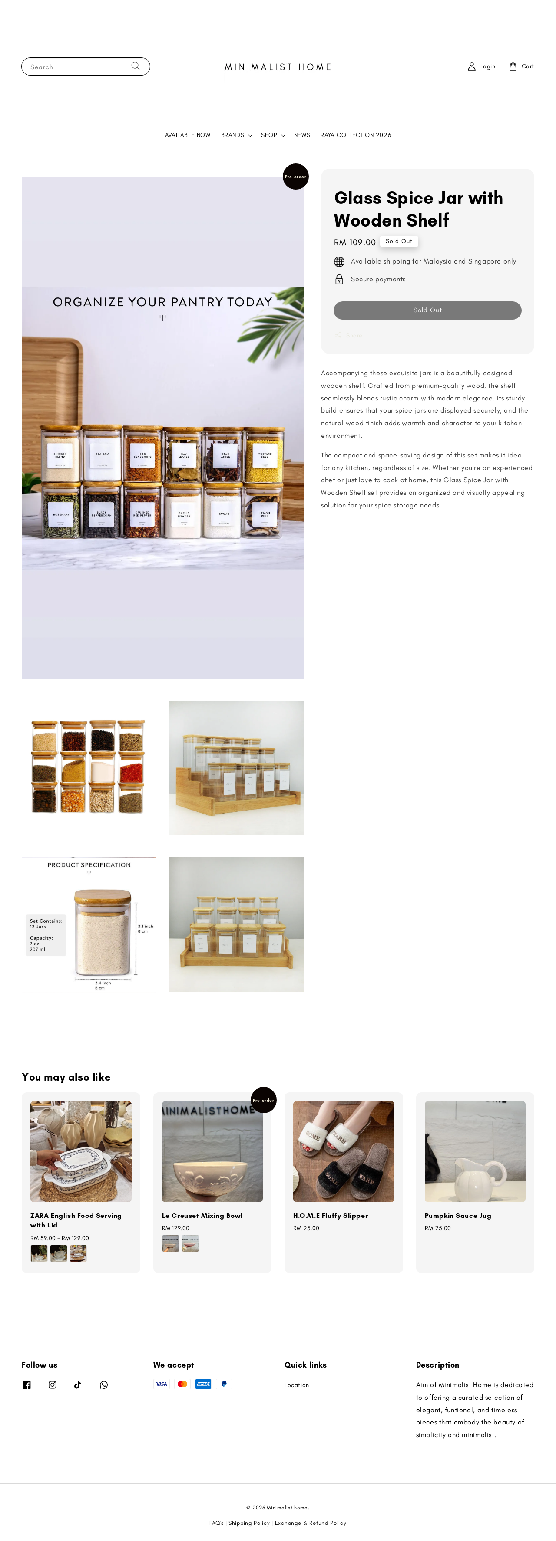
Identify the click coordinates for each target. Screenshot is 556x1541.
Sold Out (428, 310)
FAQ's (216, 1523)
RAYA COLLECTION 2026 (356, 135)
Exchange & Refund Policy (311, 1523)
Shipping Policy (249, 1523)
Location (297, 1385)
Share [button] (348, 335)
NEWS (302, 135)
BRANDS (233, 135)
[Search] (136, 66)
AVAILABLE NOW (188, 135)
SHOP (269, 135)
